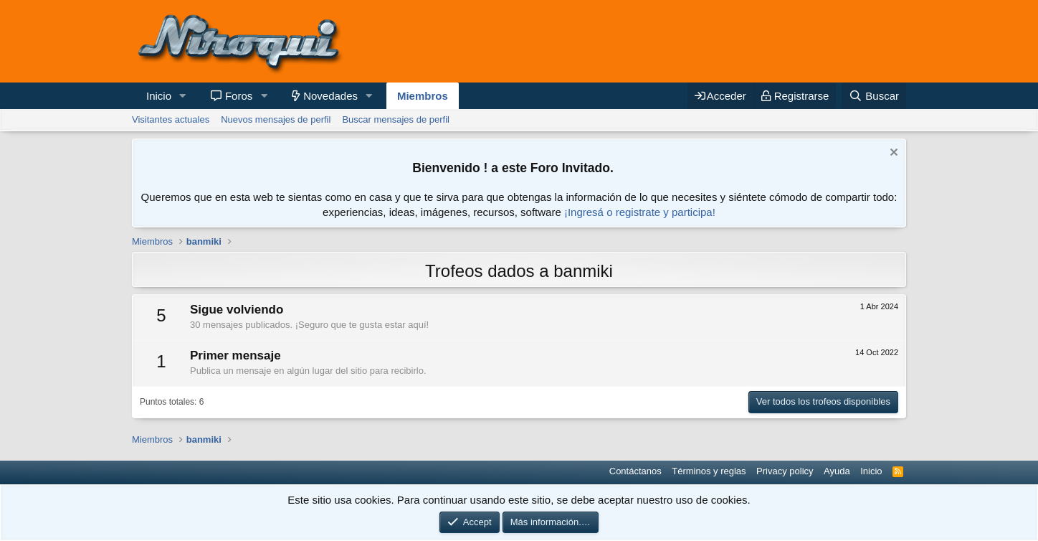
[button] (183, 96)
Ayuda (837, 471)
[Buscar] (874, 96)
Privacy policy (784, 471)
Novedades (330, 96)
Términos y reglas (709, 471)
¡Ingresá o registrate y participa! (639, 212)
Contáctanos (635, 471)
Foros (238, 96)
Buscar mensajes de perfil (395, 119)
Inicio (158, 96)
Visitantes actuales (170, 119)
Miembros (422, 96)
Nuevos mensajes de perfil (275, 119)
